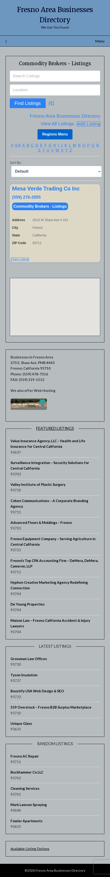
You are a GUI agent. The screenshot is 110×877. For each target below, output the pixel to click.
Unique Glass (21, 723)
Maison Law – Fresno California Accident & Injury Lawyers (50, 623)
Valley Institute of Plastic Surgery (37, 484)
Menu (99, 41)
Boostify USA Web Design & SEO (37, 691)
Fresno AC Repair (24, 756)
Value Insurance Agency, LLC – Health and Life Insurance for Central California (47, 443)
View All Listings (57, 123)
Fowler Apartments (26, 821)
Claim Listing (19, 259)
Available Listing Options (29, 849)
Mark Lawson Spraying (28, 805)
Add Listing (88, 123)
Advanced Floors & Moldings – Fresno (41, 522)
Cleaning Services (24, 788)
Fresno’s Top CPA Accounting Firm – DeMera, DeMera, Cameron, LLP (54, 563)
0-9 (17, 145)
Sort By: (16, 162)
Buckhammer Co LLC (26, 772)
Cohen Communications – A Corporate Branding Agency (49, 503)
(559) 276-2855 (26, 197)
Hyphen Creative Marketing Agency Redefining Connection (49, 585)
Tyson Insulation (24, 675)
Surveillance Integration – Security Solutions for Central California (49, 465)
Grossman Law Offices (28, 659)
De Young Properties (27, 604)
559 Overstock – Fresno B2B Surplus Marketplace (50, 707)
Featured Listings (55, 428)
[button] (55, 302)
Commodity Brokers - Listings (55, 63)
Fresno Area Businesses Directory (65, 116)
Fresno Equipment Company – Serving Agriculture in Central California (53, 541)
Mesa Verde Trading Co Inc (46, 188)
